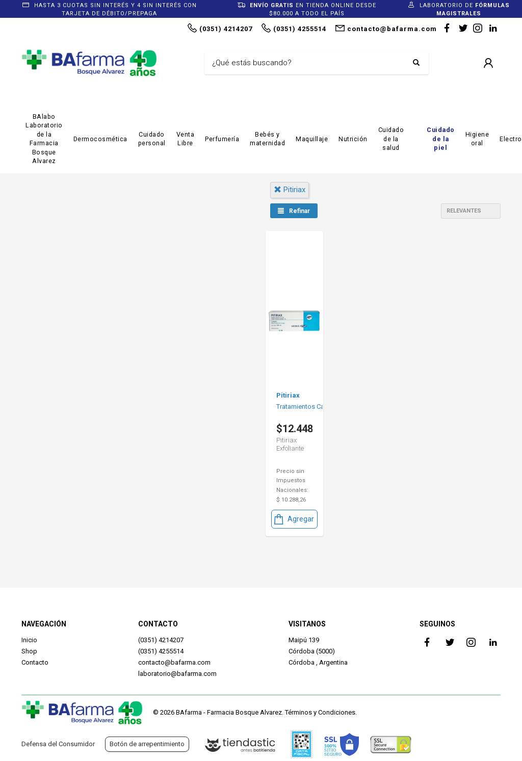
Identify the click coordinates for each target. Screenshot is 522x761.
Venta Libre (185, 138)
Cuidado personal (152, 138)
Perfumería (222, 139)
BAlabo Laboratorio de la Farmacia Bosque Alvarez (44, 139)
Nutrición (353, 139)
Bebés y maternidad (267, 138)
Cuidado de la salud (391, 138)
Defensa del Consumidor (58, 744)
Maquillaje (312, 139)
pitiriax (289, 189)
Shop (29, 651)
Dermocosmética (100, 139)
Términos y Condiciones (320, 712)
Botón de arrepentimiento (147, 744)
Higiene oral (477, 138)
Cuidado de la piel (441, 138)
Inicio (29, 640)
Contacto (34, 662)
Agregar (293, 519)
